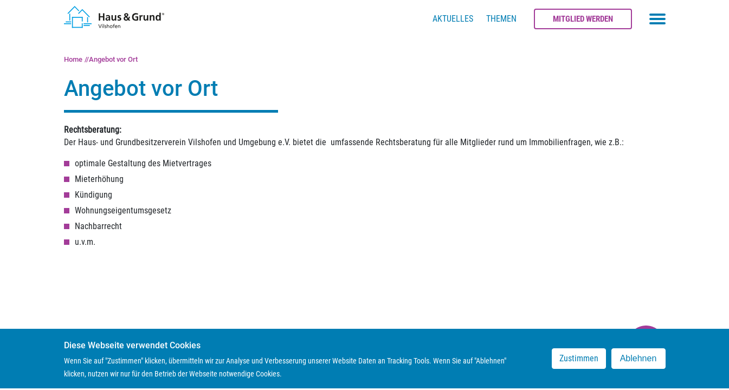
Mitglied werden (583, 19)
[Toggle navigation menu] (657, 19)
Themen (501, 19)
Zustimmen (578, 363)
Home (73, 59)
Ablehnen (638, 363)
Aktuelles (453, 19)
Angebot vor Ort (113, 59)
